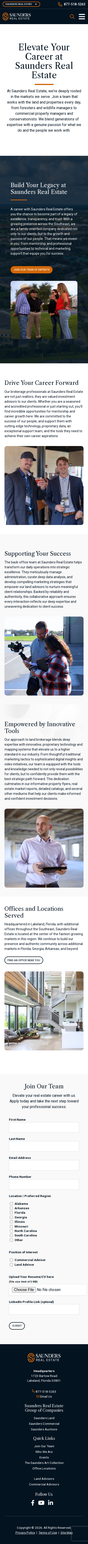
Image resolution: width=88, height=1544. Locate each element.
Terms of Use (47, 1532)
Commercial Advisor (30, 1260)
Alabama (21, 1203)
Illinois (20, 1222)
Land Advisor (24, 1264)
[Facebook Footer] (32, 1502)
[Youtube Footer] (41, 1502)
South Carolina (26, 1235)
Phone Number (20, 1177)
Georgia (21, 1217)
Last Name (17, 1139)
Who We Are (44, 1452)
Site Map (67, 1532)
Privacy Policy (25, 1532)
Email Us (46, 1396)
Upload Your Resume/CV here (31, 1279)
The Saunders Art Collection (44, 1463)
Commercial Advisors (44, 1484)
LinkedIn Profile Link (31, 1302)
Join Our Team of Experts (32, 269)
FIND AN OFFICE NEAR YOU (24, 960)
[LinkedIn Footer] (50, 1502)
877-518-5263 (74, 4)
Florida (20, 1212)
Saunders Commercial (44, 1423)
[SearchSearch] (72, 16)
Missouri (21, 1226)
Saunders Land (44, 1418)
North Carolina (26, 1231)
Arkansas (22, 1208)
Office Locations (44, 1468)
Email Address (20, 1158)
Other (19, 1240)
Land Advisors (44, 1479)
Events (44, 1457)
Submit (17, 1325)
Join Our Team (44, 1446)
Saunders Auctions (44, 1429)
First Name (17, 1119)
